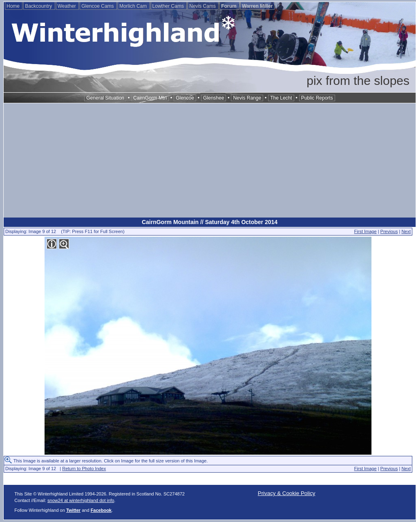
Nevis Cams (203, 6)
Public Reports (317, 98)
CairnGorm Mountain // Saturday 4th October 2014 (209, 222)
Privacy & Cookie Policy (286, 493)
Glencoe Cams (98, 6)
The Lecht (281, 98)
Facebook (101, 510)
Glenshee (213, 98)
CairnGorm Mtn (150, 98)
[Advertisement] (210, 160)
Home (14, 6)
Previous (389, 231)
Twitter (73, 510)
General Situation (105, 98)
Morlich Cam (133, 6)
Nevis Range (247, 98)
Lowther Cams (169, 6)
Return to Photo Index (84, 468)
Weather (67, 6)
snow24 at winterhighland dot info (80, 500)
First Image (365, 231)
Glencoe (185, 98)
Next (406, 231)
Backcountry (39, 6)
